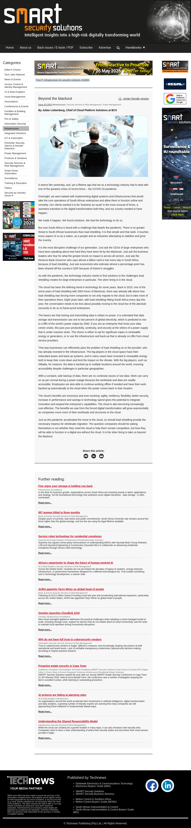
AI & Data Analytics (14, 91)
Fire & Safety (11, 118)
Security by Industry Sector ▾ (15, 194)
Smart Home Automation (11, 172)
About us (25, 47)
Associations (11, 101)
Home (10, 47)
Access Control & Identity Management (15, 85)
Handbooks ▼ (135, 47)
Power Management (15, 153)
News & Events (12, 79)
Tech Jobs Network (14, 74)
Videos (8, 188)
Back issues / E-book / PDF (55, 47)
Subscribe (86, 47)
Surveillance (11, 178)
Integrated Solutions (15, 133)
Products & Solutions (15, 158)
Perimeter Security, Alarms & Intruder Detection (14, 145)
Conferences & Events (16, 106)
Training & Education (15, 183)
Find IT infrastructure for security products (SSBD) (62, 80)
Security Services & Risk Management (14, 164)
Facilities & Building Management (14, 112)
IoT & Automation (13, 138)
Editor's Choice (12, 69)
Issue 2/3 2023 (45, 105)
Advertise (105, 47)
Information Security (15, 123)
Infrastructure (11, 128)
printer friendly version (133, 98)
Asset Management (14, 96)
